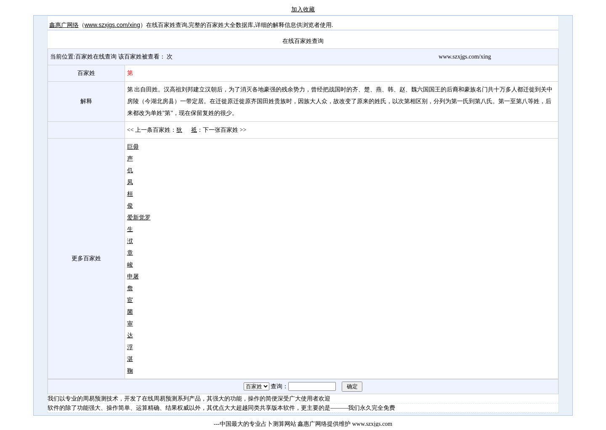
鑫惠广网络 (64, 24)
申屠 (133, 276)
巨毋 (133, 146)
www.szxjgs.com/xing (112, 24)
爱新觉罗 (139, 217)
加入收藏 (303, 9)
